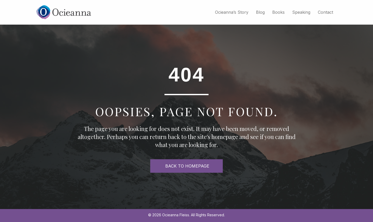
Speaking (301, 12)
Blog (260, 12)
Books (278, 12)
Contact (325, 12)
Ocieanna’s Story (231, 12)
